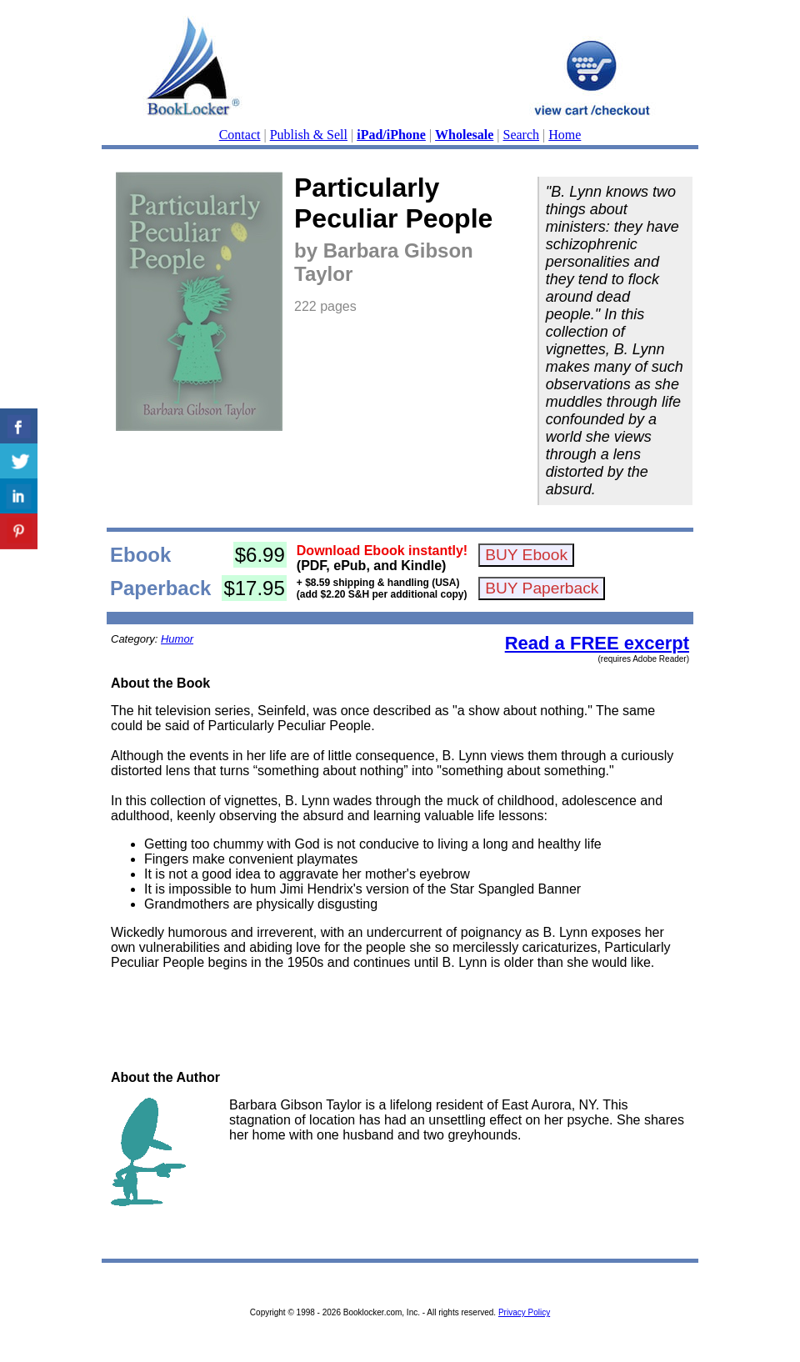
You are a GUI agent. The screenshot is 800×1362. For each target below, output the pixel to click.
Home (564, 135)
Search (521, 135)
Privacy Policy (524, 1312)
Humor (177, 639)
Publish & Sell (309, 135)
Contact (240, 135)
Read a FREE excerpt (597, 643)
